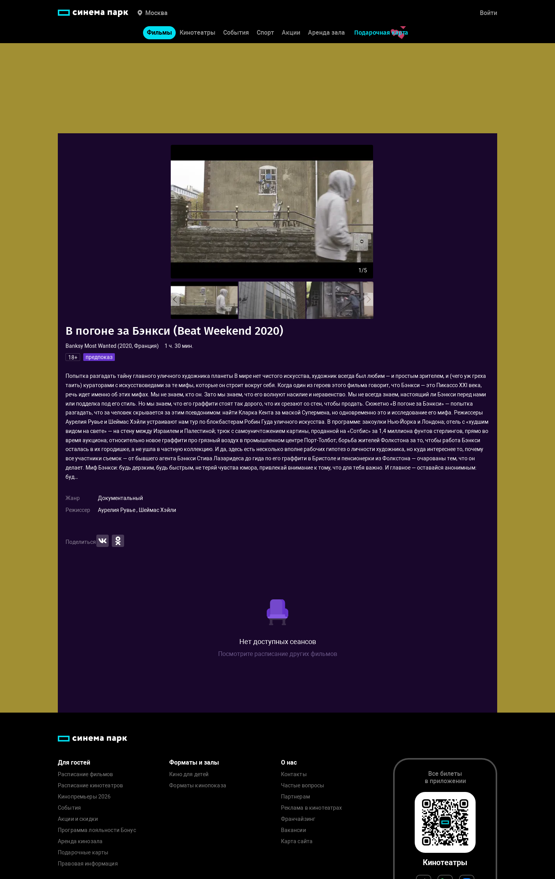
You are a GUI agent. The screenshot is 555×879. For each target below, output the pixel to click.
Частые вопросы (303, 785)
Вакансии (293, 830)
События (236, 34)
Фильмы (159, 34)
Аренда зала (326, 34)
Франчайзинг (298, 819)
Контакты (294, 774)
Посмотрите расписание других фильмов (277, 654)
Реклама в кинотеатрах (311, 808)
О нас (289, 762)
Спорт (265, 34)
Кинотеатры (197, 34)
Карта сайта (297, 841)
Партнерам (295, 797)
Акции (291, 34)
